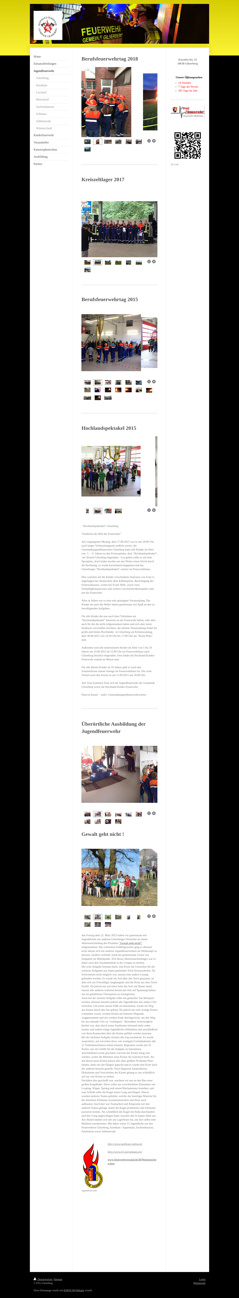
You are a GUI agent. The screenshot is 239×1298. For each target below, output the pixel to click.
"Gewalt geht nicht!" (130, 943)
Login (202, 1279)
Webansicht (199, 1283)
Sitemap (58, 1279)
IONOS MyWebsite (73, 1290)
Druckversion (43, 1279)
